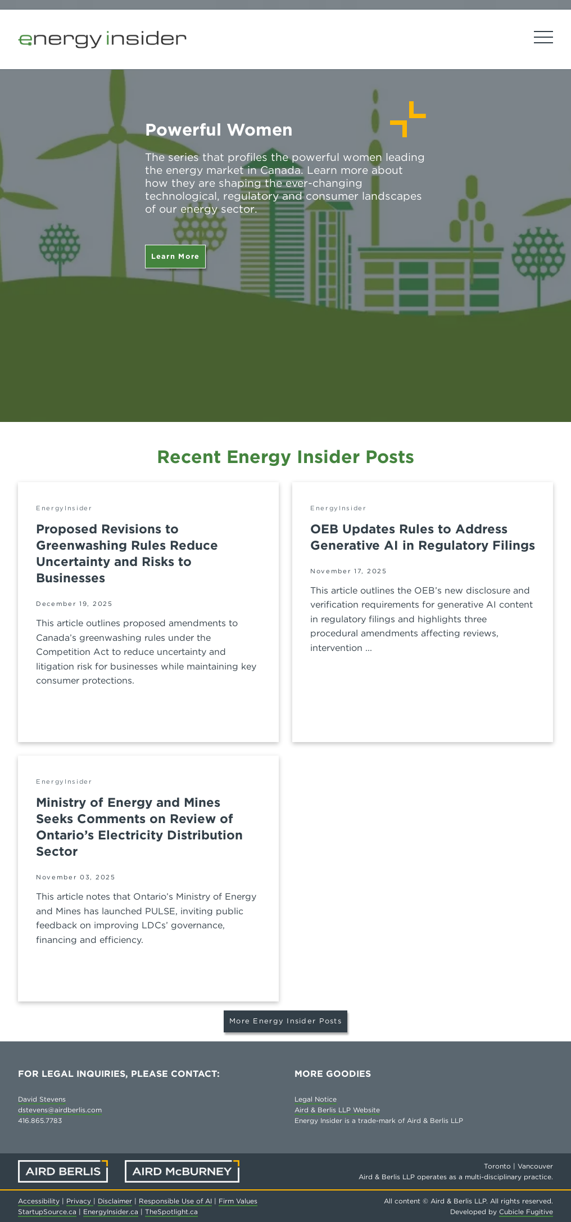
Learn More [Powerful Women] (175, 256)
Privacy (79, 1201)
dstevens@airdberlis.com (60, 1110)
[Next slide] (548, 210)
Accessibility (39, 1201)
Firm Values (238, 1201)
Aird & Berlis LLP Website (337, 1110)
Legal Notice (315, 1099)
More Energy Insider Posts (285, 1021)
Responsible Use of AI (175, 1201)
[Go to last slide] (22, 210)
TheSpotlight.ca (171, 1211)
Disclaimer (115, 1201)
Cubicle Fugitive (526, 1211)
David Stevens (42, 1099)
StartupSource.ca (47, 1211)
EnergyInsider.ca (110, 1211)
